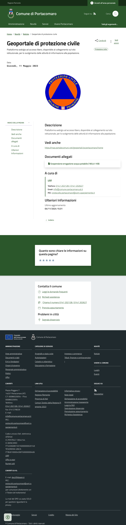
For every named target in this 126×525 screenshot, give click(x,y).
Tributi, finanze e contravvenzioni (77, 359)
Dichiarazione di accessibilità (46, 390)
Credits (51, 514)
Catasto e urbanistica (43, 361)
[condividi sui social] (100, 41)
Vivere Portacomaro (63, 24)
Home (9, 34)
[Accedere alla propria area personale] (102, 3)
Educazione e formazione (45, 365)
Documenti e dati (12, 357)
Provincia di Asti (41, 398)
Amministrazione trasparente (76, 402)
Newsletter (98, 393)
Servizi (45, 24)
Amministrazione (16, 24)
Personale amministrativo (15, 369)
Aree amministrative (13, 353)
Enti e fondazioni (12, 361)
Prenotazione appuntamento (76, 411)
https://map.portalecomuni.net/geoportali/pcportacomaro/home (74, 147)
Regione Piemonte (14, 3)
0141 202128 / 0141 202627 (69, 186)
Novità (33, 24)
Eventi (96, 374)
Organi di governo (12, 365)
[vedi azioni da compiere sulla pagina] (115, 41)
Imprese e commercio (73, 353)
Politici (8, 373)
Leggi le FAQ (69, 405)
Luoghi (96, 370)
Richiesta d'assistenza (73, 414)
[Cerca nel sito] (114, 14)
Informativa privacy (72, 390)
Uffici (7, 377)
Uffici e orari (10, 459)
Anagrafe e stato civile (44, 353)
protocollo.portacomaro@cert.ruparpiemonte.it (73, 192)
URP (50, 180)
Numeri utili (10, 463)
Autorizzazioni (40, 357)
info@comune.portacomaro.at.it (68, 189)
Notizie (26, 34)
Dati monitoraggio (12, 514)
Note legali (68, 394)
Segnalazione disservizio (74, 408)
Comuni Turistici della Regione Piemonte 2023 (48, 404)
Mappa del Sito (72, 514)
